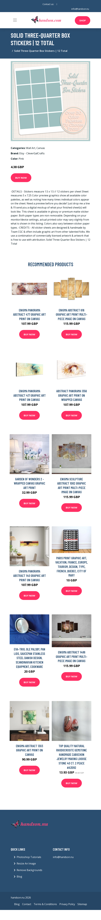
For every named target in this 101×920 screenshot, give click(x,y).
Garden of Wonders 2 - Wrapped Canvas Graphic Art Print (29, 483)
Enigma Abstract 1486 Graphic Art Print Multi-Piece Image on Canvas (71, 656)
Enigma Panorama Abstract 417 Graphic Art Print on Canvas (29, 395)
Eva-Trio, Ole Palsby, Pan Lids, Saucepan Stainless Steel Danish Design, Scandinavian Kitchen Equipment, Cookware (29, 657)
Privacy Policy (67, 904)
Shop (82, 20)
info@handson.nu (80, 8)
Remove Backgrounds (29, 870)
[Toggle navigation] (15, 20)
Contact (26, 904)
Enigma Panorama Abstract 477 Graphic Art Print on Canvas (29, 314)
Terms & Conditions (45, 904)
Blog (19, 876)
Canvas (40, 148)
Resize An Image (26, 863)
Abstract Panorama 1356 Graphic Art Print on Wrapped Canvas (71, 395)
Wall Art (30, 148)
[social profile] (56, 4)
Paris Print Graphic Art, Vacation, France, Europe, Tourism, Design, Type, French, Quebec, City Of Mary (71, 566)
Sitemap (82, 904)
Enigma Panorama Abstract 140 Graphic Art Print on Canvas (29, 575)
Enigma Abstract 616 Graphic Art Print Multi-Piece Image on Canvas (71, 314)
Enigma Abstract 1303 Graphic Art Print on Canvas (29, 750)
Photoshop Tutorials (29, 857)
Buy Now (21, 177)
